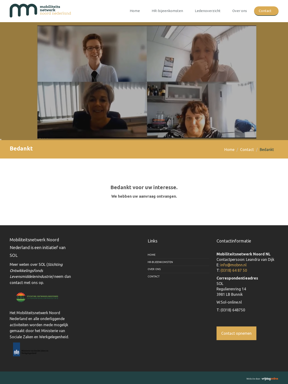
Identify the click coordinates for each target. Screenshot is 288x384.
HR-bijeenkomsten (167, 11)
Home (135, 11)
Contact (265, 11)
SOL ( (36, 270)
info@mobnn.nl (233, 265)
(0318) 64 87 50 (234, 270)
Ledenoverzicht (208, 11)
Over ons (239, 11)
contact (16, 282)
